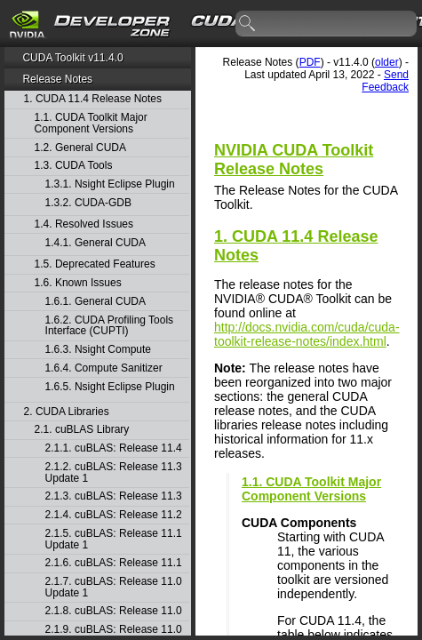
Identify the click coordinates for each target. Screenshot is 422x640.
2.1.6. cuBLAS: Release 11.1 (113, 563)
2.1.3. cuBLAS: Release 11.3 (113, 496)
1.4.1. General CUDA (95, 243)
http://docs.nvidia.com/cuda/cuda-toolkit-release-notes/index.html (307, 334)
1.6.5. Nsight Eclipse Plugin (110, 387)
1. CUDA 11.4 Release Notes (93, 99)
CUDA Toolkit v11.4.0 (72, 58)
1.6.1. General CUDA (95, 302)
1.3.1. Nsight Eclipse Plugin (110, 184)
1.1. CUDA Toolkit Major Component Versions (91, 123)
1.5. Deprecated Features (95, 264)
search (248, 24)
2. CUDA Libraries (66, 412)
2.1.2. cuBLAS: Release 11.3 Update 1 (113, 472)
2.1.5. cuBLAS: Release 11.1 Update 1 (113, 539)
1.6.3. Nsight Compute (98, 350)
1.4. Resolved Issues (84, 224)
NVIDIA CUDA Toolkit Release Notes (293, 159)
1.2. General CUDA (80, 148)
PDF (310, 62)
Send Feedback (385, 80)
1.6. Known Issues (78, 283)
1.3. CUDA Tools (74, 166)
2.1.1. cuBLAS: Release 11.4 (113, 448)
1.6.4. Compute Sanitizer (104, 368)
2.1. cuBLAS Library (82, 430)
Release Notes (57, 79)
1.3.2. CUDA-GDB (88, 203)
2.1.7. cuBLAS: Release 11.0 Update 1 (113, 587)
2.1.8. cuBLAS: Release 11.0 (113, 611)
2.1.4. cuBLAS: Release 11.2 (113, 515)
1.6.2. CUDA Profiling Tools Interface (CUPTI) (109, 326)
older (387, 62)
